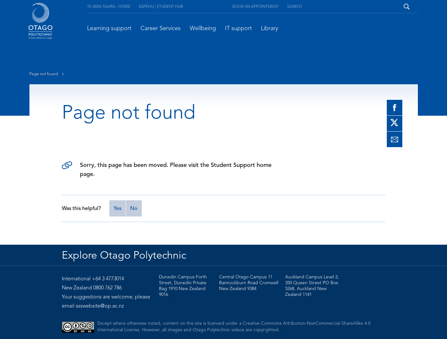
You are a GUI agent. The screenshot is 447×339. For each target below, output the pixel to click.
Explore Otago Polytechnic (124, 255)
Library (269, 28)
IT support (238, 28)
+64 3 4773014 (108, 278)
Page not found (48, 73)
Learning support (109, 28)
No (134, 208)
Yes (117, 208)
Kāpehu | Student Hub (161, 6)
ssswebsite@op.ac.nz (100, 306)
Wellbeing (203, 28)
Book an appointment (255, 6)
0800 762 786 (107, 288)
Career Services (160, 28)
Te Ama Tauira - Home (108, 6)
